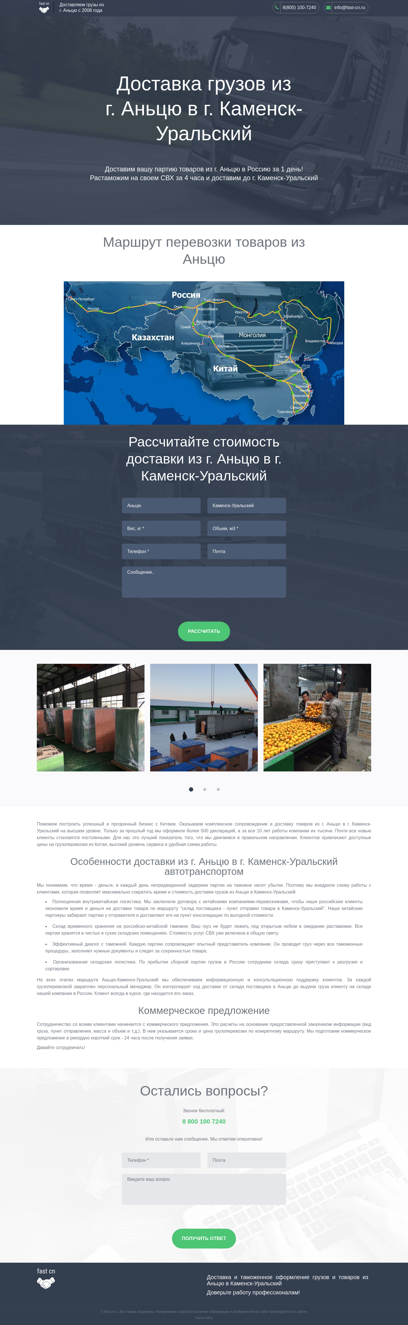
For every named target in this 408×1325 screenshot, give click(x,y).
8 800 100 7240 (204, 1121)
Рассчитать (204, 631)
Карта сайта (203, 1317)
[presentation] (39, 712)
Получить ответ (204, 1238)
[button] (190, 789)
